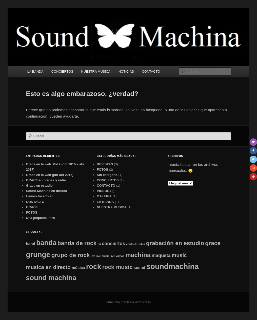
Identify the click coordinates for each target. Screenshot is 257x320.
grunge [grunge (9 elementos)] (38, 254)
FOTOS (31, 212)
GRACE (32, 207)
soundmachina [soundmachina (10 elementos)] (172, 266)
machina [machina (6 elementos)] (138, 254)
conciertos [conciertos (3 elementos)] (113, 243)
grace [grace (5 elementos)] (213, 243)
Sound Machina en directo (46, 191)
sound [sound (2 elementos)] (139, 267)
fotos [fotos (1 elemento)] (142, 244)
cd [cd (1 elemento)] (99, 244)
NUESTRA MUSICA (96, 71)
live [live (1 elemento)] (93, 256)
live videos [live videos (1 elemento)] (117, 256)
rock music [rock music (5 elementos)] (117, 267)
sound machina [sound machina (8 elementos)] (51, 278)
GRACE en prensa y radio (46, 180)
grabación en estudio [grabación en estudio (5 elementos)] (175, 243)
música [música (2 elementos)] (78, 267)
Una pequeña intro (40, 218)
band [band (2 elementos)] (30, 244)
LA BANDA (35, 71)
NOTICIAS (126, 71)
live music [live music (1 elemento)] (103, 256)
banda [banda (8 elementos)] (46, 243)
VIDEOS (103, 191)
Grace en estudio (39, 185)
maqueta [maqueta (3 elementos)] (161, 255)
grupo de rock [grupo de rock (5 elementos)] (70, 255)
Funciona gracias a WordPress (128, 302)
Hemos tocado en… (41, 196)
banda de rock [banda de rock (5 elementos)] (76, 243)
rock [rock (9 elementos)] (93, 266)
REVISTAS (105, 164)
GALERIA (104, 196)
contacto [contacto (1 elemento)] (131, 244)
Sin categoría (107, 175)
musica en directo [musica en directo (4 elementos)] (48, 267)
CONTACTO (151, 71)
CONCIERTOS (62, 71)
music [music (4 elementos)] (179, 255)
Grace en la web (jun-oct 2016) (49, 175)
